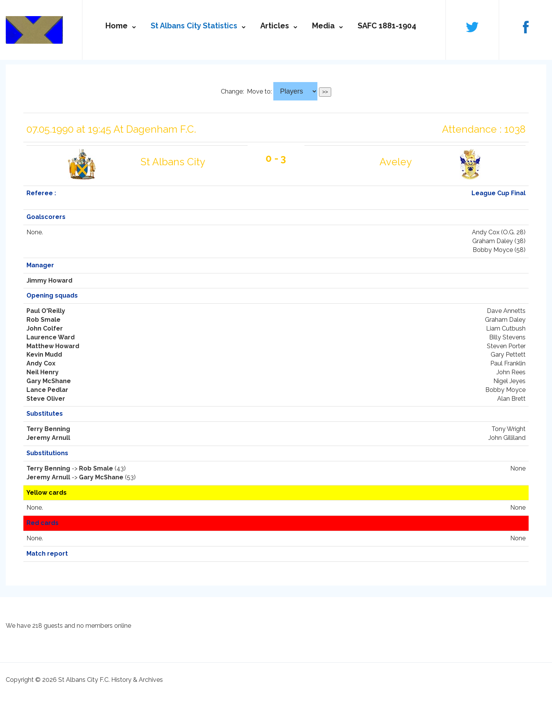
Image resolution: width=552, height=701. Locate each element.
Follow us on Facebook (525, 26)
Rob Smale (43, 319)
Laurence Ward (50, 337)
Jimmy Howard (49, 280)
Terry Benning (48, 429)
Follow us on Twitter (472, 26)
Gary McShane (48, 381)
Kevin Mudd (44, 354)
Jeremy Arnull (48, 437)
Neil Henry (42, 372)
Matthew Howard (52, 346)
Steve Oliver (45, 398)
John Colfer (44, 328)
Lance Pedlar (47, 389)
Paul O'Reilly (45, 310)
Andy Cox (41, 363)
